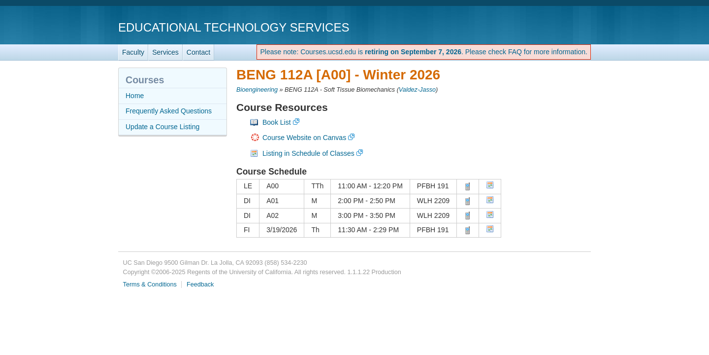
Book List (276, 122)
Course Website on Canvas (304, 138)
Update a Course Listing (162, 127)
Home (135, 96)
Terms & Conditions (150, 284)
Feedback (200, 284)
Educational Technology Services (233, 27)
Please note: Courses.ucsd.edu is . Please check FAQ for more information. (423, 52)
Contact (198, 52)
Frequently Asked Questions (169, 111)
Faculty (133, 52)
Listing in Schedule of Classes (308, 153)
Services (165, 52)
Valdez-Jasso (417, 89)
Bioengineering (257, 89)
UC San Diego (534, 27)
